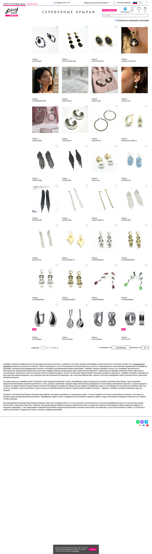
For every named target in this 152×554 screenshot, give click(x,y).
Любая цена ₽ (12, 329)
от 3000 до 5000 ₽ (14, 344)
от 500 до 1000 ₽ (13, 337)
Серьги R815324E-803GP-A (129, 157)
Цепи (5, 95)
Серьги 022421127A (126, 118)
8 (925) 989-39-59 (139, 542)
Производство (81, 489)
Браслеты (10, 54)
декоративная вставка (15, 198)
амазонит (10, 179)
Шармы (9, 50)
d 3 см (8, 233)
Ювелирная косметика (13, 88)
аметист (9, 183)
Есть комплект (12, 146)
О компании (118, 20)
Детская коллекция (11, 80)
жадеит (9, 202)
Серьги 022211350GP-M (68, 276)
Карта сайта (104, 513)
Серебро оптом (41, 27)
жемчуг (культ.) (12, 213)
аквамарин (10, 175)
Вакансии (32, 4)
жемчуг (9, 206)
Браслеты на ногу (13, 65)
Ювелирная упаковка (15, 35)
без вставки (11, 164)
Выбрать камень (20, 20)
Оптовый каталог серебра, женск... (58, 27)
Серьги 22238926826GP (68, 316)
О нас (101, 496)
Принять (93, 549)
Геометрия (10, 317)
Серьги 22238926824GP (127, 276)
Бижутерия (50, 20)
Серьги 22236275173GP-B (128, 78)
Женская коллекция (11, 31)
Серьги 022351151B (66, 197)
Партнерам (74, 20)
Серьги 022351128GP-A (98, 237)
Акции (77, 496)
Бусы (8, 69)
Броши (9, 61)
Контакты (106, 20)
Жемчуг (9, 278)
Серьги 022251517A (96, 157)
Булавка (9, 301)
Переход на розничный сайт (96, 3)
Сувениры (7, 84)
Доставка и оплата (108, 489)
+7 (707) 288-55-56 (137, 546)
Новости (85, 20)
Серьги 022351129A (126, 237)
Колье (8, 57)
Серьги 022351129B (37, 197)
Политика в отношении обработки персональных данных (82, 519)
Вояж (8, 274)
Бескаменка (11, 270)
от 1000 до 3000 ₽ (14, 341)
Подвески (10, 46)
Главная (33, 27)
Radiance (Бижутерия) (15, 262)
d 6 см (8, 249)
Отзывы (145, 20)
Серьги (9, 42)
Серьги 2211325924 (36, 356)
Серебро (9, 115)
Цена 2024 (10, 154)
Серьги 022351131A (36, 276)
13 (123, 36)
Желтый (9, 133)
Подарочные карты (11, 92)
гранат (9, 194)
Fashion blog (104, 510)
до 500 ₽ (10, 333)
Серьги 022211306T (37, 78)
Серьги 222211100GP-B (98, 78)
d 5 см (8, 245)
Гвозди (9, 313)
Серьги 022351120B (37, 237)
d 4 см (8, 241)
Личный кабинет (124, 3)
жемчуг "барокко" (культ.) (17, 209)
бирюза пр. (10, 190)
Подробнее (75, 551)
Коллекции (62, 20)
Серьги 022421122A (96, 118)
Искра (8, 281)
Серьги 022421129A (37, 157)
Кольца (9, 39)
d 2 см (8, 230)
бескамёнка (11, 187)
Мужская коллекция (12, 76)
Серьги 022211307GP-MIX (69, 78)
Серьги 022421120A (66, 118)
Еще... (5, 217)
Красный (9, 136)
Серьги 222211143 (96, 197)
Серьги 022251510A (66, 157)
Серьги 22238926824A (98, 276)
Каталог (7, 20)
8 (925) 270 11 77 (61, 3)
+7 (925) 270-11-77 (118, 542)
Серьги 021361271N (126, 197)
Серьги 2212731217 (125, 356)
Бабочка (9, 298)
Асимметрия (11, 294)
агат (7, 172)
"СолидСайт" (64, 532)
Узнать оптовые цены (14, 4)
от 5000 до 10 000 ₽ (14, 348)
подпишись (125, 10)
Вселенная (10, 309)
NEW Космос (11, 168)
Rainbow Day (11, 266)
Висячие (9, 305)
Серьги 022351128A (66, 237)
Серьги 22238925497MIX (39, 118)
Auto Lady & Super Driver (16, 259)
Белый (8, 129)
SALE (31, 20)
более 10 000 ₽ (12, 352)
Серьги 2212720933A (97, 356)
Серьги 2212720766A (67, 356)
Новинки (39, 20)
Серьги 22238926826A (38, 316)
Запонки (9, 73)
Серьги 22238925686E (127, 316)
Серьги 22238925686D (98, 316)
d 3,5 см (9, 237)
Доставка (95, 20)
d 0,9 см (9, 226)
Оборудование (133, 20)
